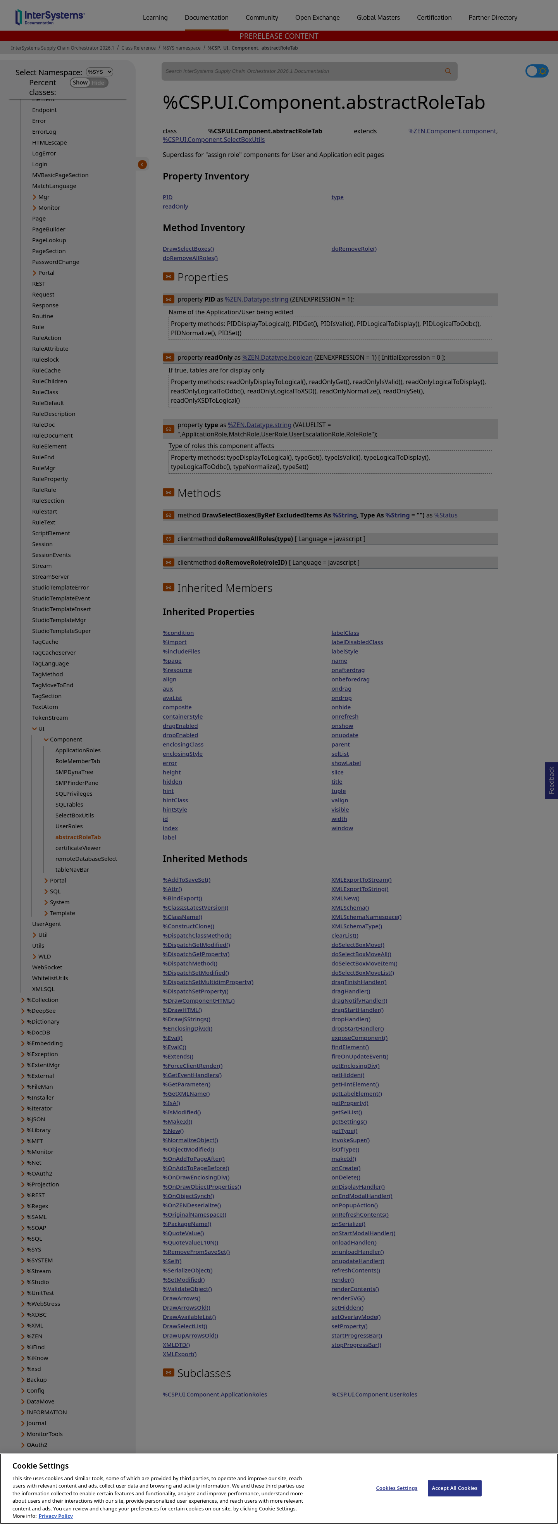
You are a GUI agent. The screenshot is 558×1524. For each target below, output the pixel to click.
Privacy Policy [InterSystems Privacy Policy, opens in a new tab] (56, 1515)
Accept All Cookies (455, 1487)
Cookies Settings (396, 1487)
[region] (279, 1488)
